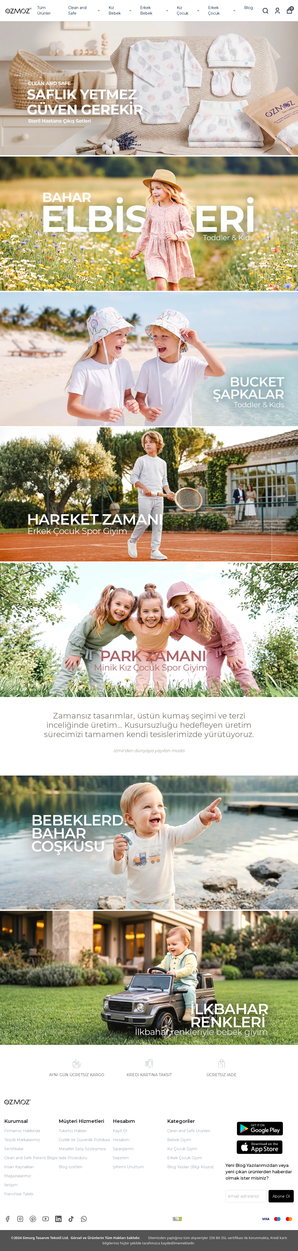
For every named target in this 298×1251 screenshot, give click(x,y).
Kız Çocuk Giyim (182, 1148)
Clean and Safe (84, 10)
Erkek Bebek (154, 10)
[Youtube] (45, 1219)
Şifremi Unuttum (128, 1167)
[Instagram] (20, 1219)
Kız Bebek (120, 10)
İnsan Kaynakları (19, 1167)
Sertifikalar (14, 1148)
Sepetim (121, 1157)
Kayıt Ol (120, 1130)
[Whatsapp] (84, 1219)
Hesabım (121, 1139)
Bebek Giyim (179, 1139)
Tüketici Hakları (73, 1130)
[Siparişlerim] (277, 10)
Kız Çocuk (188, 10)
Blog (248, 7)
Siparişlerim (123, 1148)
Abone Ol (281, 1196)
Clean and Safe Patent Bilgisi (31, 1157)
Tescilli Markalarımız (22, 1139)
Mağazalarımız (17, 1176)
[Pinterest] (33, 1219)
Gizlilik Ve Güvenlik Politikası (84, 1139)
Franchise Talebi (18, 1194)
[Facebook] (7, 1219)
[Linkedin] (58, 1219)
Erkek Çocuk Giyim (184, 1157)
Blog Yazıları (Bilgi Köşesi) (190, 1167)
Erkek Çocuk (222, 10)
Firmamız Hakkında (22, 1130)
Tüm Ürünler (44, 10)
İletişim (11, 1185)
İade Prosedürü (73, 1157)
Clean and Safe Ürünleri (188, 1130)
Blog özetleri (70, 1167)
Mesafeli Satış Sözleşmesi (82, 1148)
